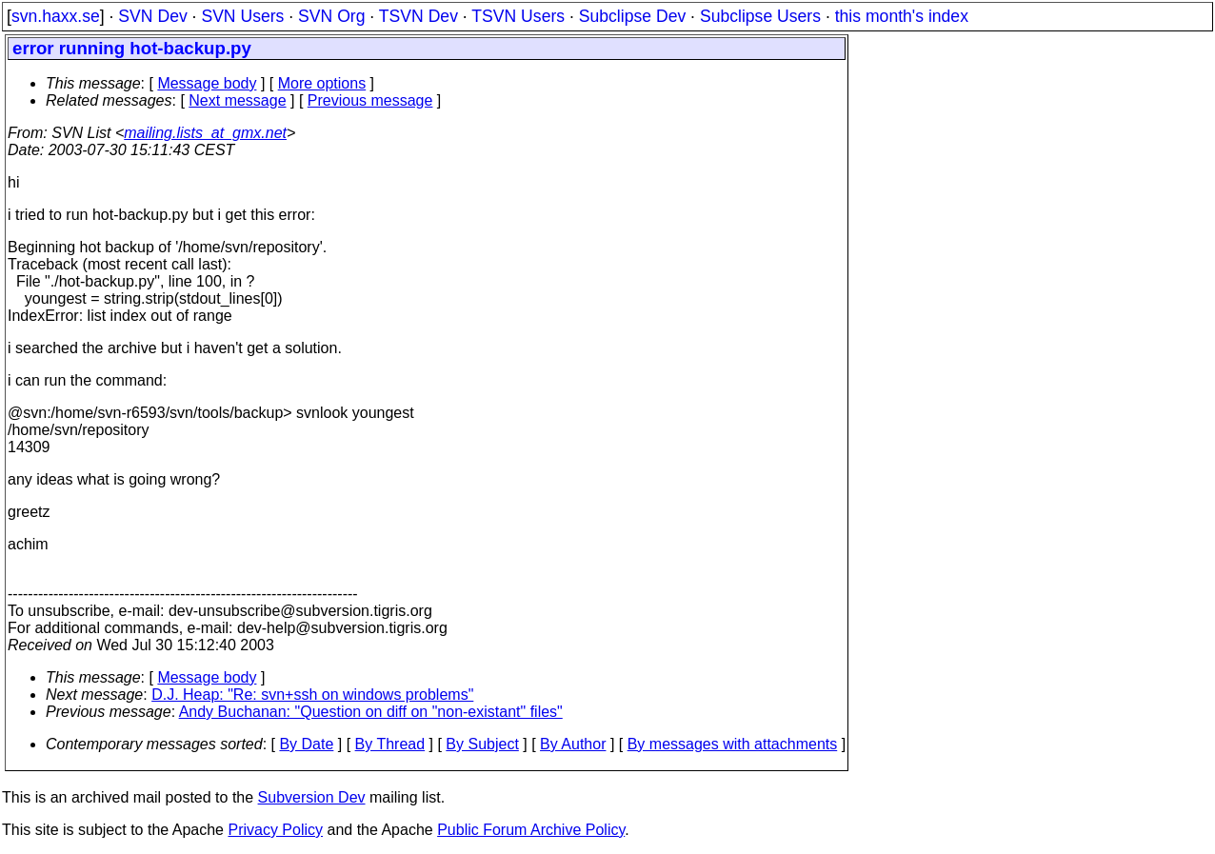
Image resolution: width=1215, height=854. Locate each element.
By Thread (390, 744)
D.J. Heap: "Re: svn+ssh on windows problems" (312, 694)
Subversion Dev (312, 797)
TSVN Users (518, 16)
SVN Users (242, 16)
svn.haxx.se (55, 16)
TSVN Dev (418, 16)
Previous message (370, 100)
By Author (573, 744)
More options (322, 83)
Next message (237, 100)
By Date (306, 744)
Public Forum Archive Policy (531, 830)
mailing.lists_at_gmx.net (205, 133)
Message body (206, 83)
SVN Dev (152, 16)
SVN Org (331, 16)
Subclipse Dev (632, 16)
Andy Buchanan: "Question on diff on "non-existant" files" (371, 712)
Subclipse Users (760, 16)
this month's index (901, 16)
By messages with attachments (732, 744)
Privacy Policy (275, 830)
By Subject (482, 744)
